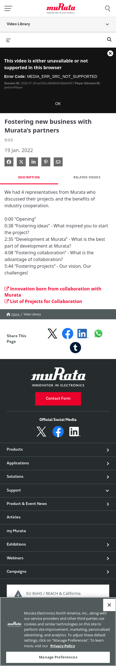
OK (58, 103)
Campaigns (17, 572)
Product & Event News (27, 504)
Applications (18, 463)
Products (15, 450)
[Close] (109, 605)
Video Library (32, 314)
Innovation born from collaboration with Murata (52, 292)
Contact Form (58, 399)
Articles (14, 518)
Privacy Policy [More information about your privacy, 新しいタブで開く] (62, 645)
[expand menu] (8, 40)
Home (13, 314)
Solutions (15, 477)
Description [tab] (29, 177)
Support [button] (14, 491)
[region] (58, 631)
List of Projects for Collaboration (43, 301)
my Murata (16, 531)
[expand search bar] (109, 37)
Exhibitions (16, 545)
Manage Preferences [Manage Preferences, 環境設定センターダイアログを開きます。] (58, 657)
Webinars (15, 558)
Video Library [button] (18, 24)
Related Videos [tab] (87, 177)
